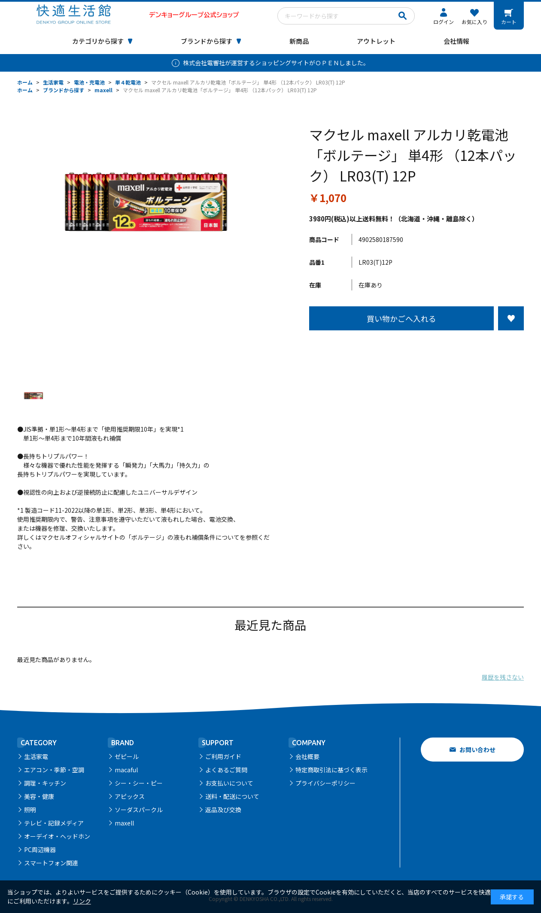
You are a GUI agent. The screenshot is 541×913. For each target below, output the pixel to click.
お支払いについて (229, 783)
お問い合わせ (477, 749)
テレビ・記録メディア (54, 823)
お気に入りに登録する (511, 318)
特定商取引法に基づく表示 (331, 769)
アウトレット (376, 40)
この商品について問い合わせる (416, 346)
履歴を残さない (503, 677)
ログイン (443, 21)
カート (509, 21)
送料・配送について (232, 796)
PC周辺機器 (40, 849)
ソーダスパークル (139, 809)
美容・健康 (39, 796)
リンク (82, 901)
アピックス (130, 796)
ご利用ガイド (223, 756)
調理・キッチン (45, 783)
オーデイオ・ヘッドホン (57, 836)
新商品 (299, 40)
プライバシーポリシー (325, 783)
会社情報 (456, 40)
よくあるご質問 (226, 769)
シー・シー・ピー (139, 783)
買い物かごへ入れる (401, 318)
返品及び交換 (223, 809)
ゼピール (127, 756)
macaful (126, 769)
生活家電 (36, 756)
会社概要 (307, 756)
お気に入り (474, 21)
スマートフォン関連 (51, 863)
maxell (124, 823)
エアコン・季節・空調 (54, 769)
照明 (30, 809)
